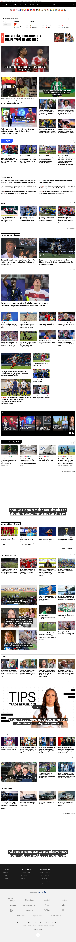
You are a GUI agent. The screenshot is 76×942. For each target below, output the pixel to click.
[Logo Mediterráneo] (56, 915)
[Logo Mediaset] (38, 893)
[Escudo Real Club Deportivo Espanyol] (25, 10)
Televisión (6, 878)
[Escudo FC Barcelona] (28, 10)
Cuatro (23, 878)
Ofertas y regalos (44, 875)
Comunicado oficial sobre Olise (9, 1)
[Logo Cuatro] (47, 900)
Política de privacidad (32, 922)
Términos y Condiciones (22, 922)
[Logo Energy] (64, 905)
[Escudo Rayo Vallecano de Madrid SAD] (45, 10)
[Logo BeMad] (11, 910)
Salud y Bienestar (44, 884)
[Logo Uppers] (29, 910)
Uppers (23, 884)
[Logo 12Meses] (64, 910)
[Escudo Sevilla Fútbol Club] (59, 10)
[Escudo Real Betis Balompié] (48, 10)
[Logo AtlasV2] (20, 915)
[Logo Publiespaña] (38, 915)
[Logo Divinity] (64, 900)
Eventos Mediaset (44, 881)
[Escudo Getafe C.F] (31, 10)
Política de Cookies (55, 922)
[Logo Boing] (47, 905)
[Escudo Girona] (34, 10)
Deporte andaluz (28, 441)
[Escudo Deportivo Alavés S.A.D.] (19, 10)
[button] (19, 86)
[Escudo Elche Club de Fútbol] (22, 10)
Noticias (5, 872)
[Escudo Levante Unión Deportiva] (36, 10)
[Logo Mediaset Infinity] (11, 900)
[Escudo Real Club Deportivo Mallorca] (39, 10)
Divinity (23, 881)
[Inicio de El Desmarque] (9, 5)
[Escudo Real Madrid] (50, 10)
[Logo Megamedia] (39, 929)
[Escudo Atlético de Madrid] (14, 10)
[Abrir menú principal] (73, 5)
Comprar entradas (44, 872)
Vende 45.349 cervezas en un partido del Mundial (31, 1)
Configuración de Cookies (44, 922)
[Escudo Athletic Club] (11, 10)
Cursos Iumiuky (43, 878)
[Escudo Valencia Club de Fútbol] (62, 10)
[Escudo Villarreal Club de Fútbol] (65, 10)
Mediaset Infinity (25, 872)
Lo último (5, 875)
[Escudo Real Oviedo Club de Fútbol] (53, 10)
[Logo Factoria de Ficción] (29, 905)
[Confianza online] (38, 936)
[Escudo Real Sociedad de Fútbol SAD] (56, 10)
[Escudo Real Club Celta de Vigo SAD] (17, 10)
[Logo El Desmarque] (11, 905)
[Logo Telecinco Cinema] (47, 910)
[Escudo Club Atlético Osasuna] (42, 10)
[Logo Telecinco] (29, 900)
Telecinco (24, 875)
